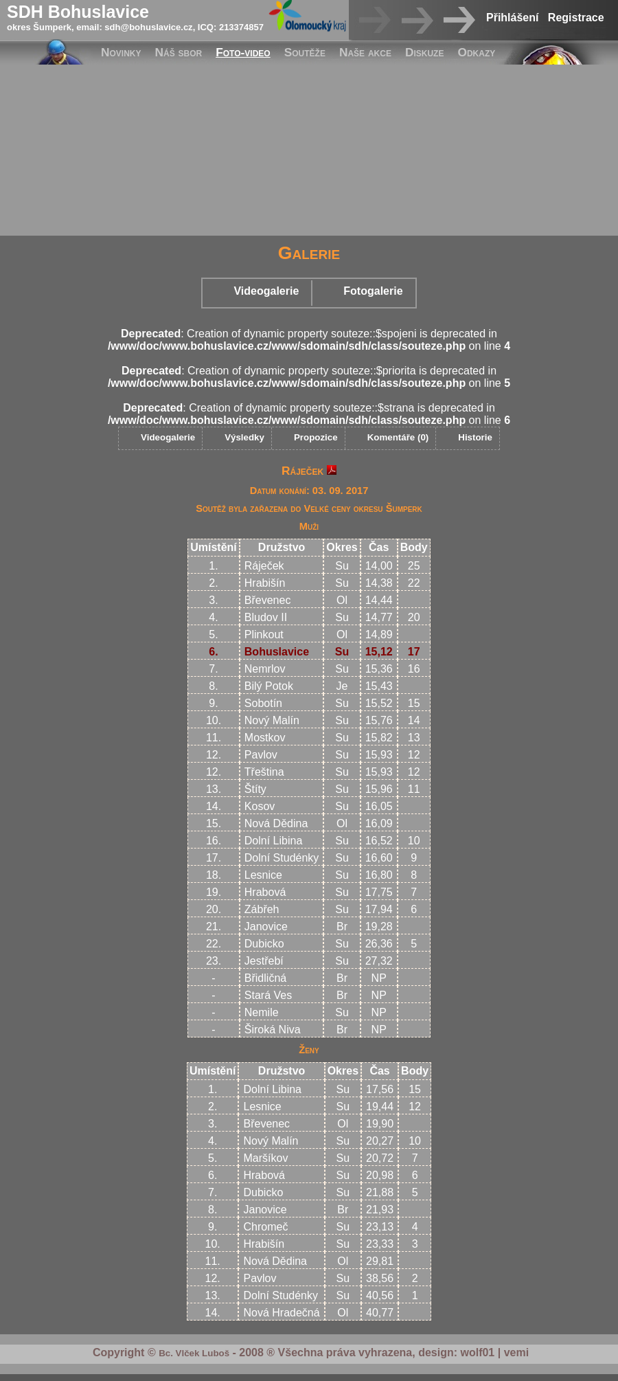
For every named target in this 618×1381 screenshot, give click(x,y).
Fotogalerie (372, 291)
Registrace (576, 17)
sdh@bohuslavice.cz (148, 27)
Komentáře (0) (398, 437)
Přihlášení (512, 17)
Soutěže (304, 52)
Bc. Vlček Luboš (194, 1353)
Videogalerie (266, 291)
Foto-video (243, 52)
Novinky (121, 52)
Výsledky (244, 437)
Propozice (316, 437)
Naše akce (365, 52)
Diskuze (424, 52)
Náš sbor (179, 52)
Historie (475, 437)
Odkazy (476, 52)
